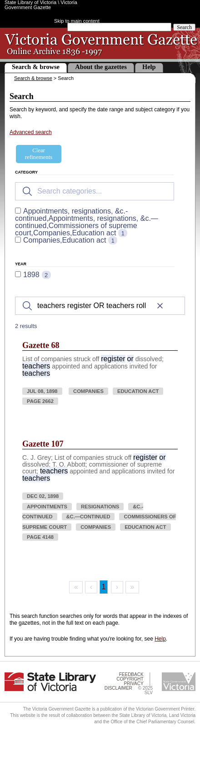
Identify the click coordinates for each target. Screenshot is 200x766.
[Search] (100, 306)
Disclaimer (118, 688)
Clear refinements (38, 153)
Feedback (131, 674)
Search (184, 27)
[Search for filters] (94, 191)
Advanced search (31, 132)
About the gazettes (101, 66)
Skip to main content (77, 21)
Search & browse (36, 66)
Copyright (129, 678)
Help (149, 66)
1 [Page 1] (104, 587)
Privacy (133, 683)
